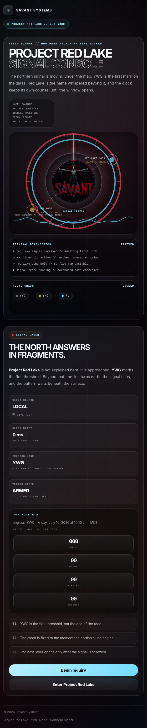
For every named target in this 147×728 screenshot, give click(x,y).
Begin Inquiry (73, 670)
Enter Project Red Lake (73, 684)
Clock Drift (22, 428)
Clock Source (23, 400)
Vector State (23, 484)
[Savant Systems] (27, 10)
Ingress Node (23, 456)
